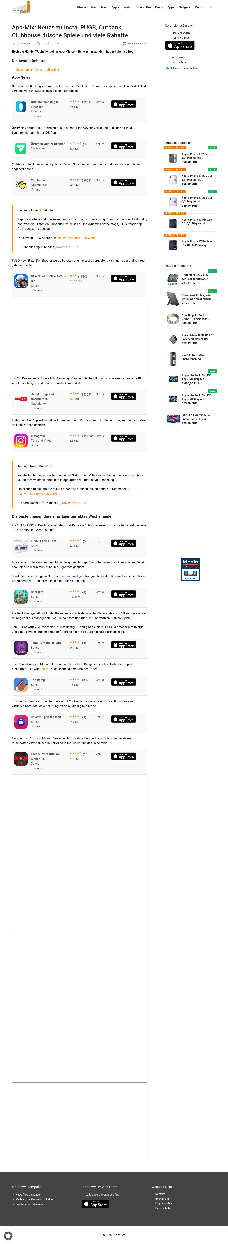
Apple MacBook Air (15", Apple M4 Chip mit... (196, 377)
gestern (45, 669)
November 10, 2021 (75, 503)
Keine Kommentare (137, 43)
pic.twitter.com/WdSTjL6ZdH (37, 493)
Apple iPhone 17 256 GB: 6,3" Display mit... (197, 156)
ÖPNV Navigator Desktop (48, 144)
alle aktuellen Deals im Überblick (38, 69)
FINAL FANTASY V (43, 541)
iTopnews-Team (181, 37)
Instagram (38, 436)
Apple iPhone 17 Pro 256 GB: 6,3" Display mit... (197, 221)
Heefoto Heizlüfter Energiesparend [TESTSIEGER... (193, 357)
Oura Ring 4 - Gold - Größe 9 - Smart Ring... (196, 317)
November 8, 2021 (68, 247)
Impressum (178, 57)
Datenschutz (179, 62)
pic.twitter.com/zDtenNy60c (76, 238)
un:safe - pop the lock (46, 717)
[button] (8, 1236)
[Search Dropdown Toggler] (211, 7)
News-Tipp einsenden (28, 1194)
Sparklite (37, 592)
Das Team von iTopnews (30, 1204)
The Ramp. (38, 680)
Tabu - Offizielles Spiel (46, 643)
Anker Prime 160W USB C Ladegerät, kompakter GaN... (197, 337)
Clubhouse (38, 180)
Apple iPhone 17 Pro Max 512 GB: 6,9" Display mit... (197, 243)
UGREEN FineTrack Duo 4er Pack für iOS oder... (196, 277)
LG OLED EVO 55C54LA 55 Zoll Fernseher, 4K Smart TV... (196, 417)
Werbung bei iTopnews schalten (35, 1199)
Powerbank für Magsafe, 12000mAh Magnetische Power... (196, 297)
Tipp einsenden (181, 32)
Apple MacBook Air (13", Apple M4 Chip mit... (196, 397)
